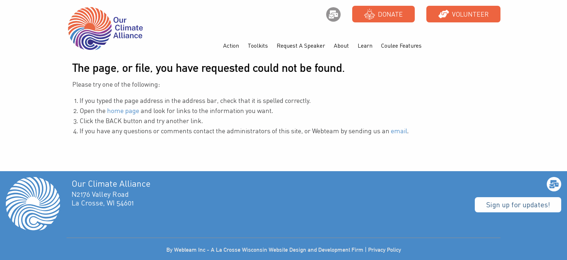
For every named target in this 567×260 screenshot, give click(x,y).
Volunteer (463, 14)
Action (231, 45)
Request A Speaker (301, 45)
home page (123, 110)
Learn (365, 45)
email (399, 131)
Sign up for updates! (518, 204)
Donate (383, 14)
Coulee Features (401, 45)
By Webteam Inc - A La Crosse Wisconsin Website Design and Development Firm (264, 249)
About (341, 45)
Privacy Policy (384, 249)
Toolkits (258, 45)
